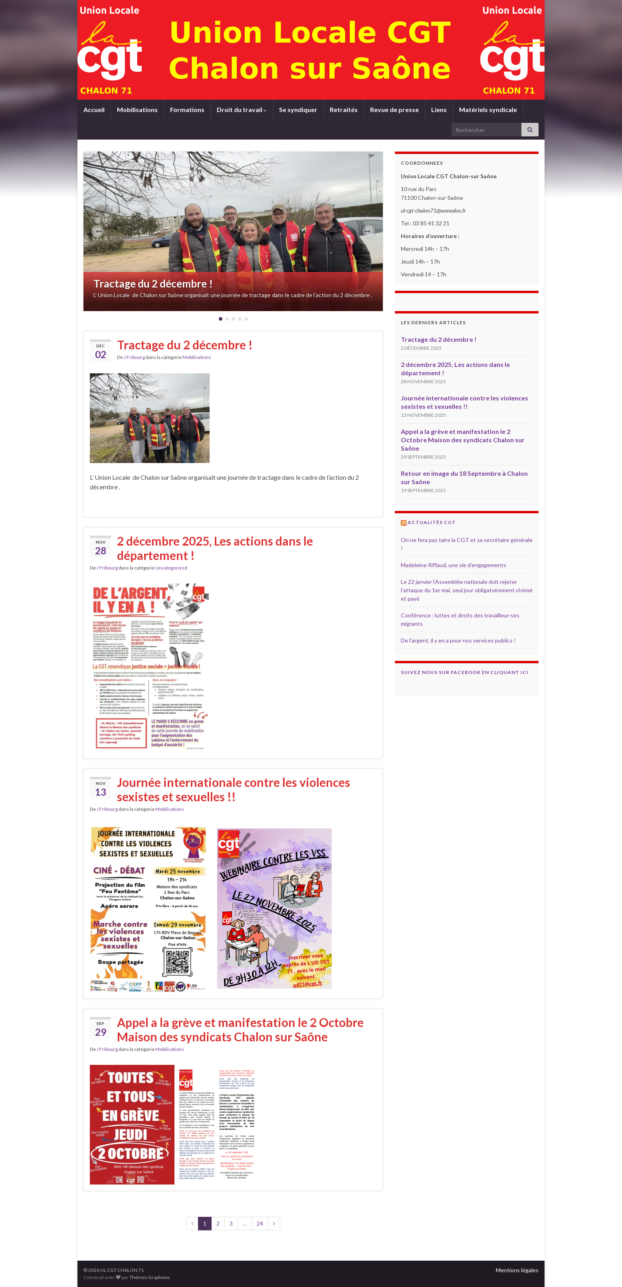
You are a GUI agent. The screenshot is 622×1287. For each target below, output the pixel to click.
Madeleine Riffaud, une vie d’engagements (453, 565)
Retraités (344, 109)
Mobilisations (137, 109)
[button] (97, 231)
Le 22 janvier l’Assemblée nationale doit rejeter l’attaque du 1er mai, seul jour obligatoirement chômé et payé (467, 590)
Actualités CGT (432, 522)
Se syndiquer (298, 109)
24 (260, 1223)
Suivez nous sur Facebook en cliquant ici (465, 672)
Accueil (94, 109)
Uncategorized (171, 568)
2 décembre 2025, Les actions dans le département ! (215, 548)
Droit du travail (242, 109)
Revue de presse (394, 109)
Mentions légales (517, 1270)
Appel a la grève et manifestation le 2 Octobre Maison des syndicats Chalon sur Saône (240, 1029)
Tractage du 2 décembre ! (153, 283)
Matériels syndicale (488, 109)
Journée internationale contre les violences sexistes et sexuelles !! (233, 789)
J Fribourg (134, 357)
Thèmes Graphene (149, 1277)
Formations (187, 109)
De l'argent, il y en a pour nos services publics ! (458, 640)
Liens (439, 109)
